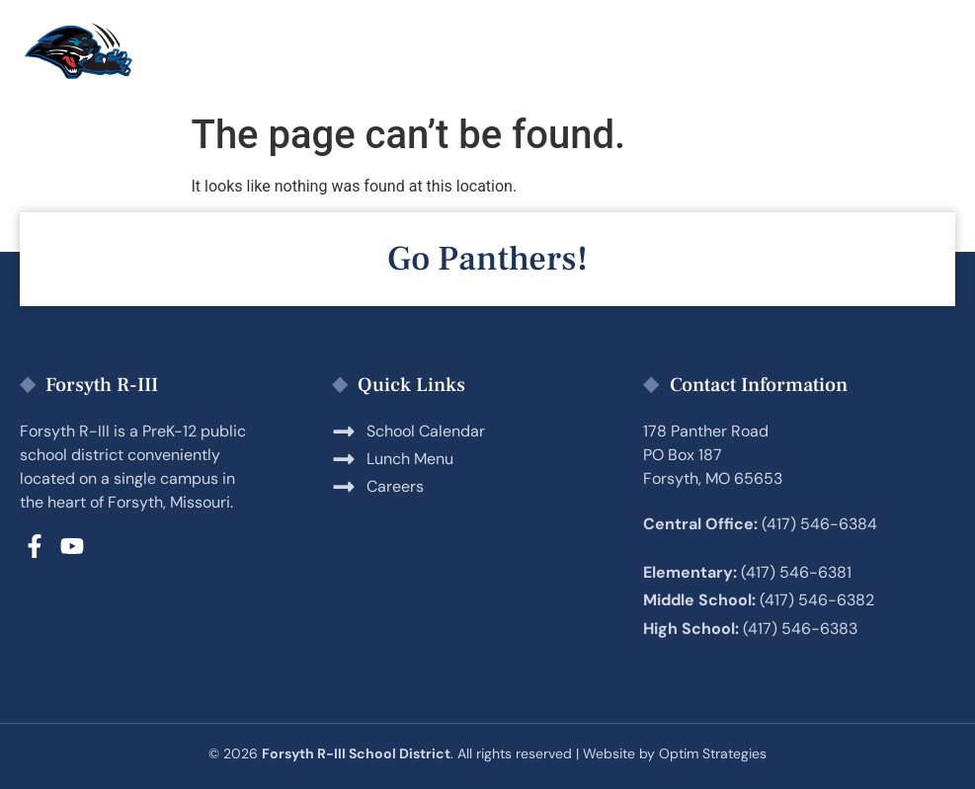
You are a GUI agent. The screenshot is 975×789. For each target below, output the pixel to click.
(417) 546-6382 (817, 600)
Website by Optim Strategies (675, 753)
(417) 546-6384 (819, 523)
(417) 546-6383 (800, 628)
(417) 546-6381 (796, 572)
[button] (924, 52)
